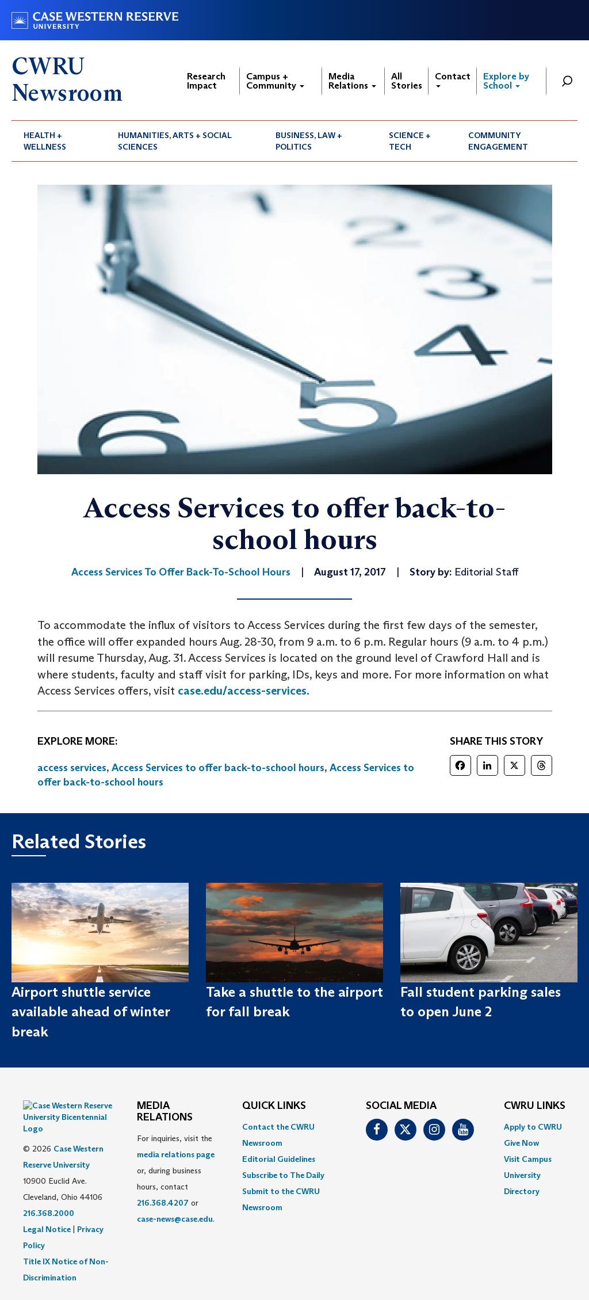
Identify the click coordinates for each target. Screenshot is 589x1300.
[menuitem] (59, 141)
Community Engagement (498, 141)
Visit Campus (528, 1159)
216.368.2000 (48, 1184)
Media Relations (352, 81)
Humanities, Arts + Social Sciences (175, 141)
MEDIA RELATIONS (165, 1111)
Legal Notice (47, 1200)
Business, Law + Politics (309, 141)
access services (71, 767)
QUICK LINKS (274, 1106)
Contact (453, 79)
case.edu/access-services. (243, 690)
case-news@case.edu (175, 1219)
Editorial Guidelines (278, 1159)
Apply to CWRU (533, 1127)
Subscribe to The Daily (283, 1175)
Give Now (521, 1143)
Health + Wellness (45, 141)
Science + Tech (410, 141)
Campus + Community (275, 81)
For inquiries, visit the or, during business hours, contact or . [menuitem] (176, 1178)
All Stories (406, 81)
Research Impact (206, 81)
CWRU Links (534, 1106)
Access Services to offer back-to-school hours (218, 767)
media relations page (176, 1154)
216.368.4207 (163, 1203)
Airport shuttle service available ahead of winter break (91, 1011)
